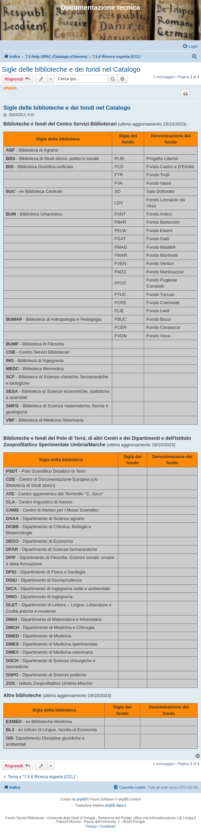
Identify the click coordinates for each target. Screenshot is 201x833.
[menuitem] (190, 46)
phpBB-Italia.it (115, 805)
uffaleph (10, 88)
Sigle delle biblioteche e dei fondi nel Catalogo (71, 69)
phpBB (81, 799)
